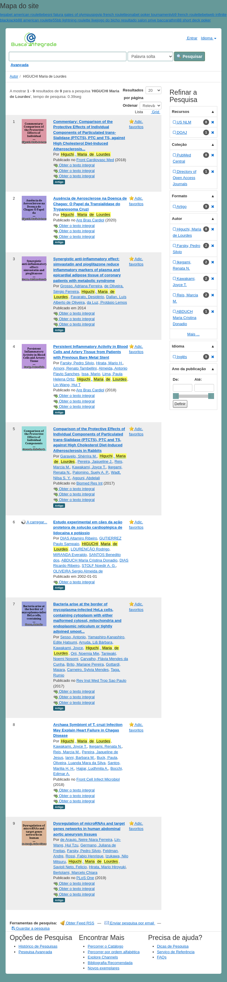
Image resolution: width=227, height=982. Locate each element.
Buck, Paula (107, 757)
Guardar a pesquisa (31, 928)
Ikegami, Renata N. (105, 746)
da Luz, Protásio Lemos (107, 302)
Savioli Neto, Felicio (70, 867)
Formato (179, 196)
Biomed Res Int (89, 483)
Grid (153, 112)
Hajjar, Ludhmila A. (92, 768)
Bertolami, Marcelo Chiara (75, 872)
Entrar (189, 38)
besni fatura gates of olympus (68, 14)
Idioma (208, 38)
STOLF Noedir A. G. (99, 565)
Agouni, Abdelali (86, 478)
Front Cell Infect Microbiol (98, 779)
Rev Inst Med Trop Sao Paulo (101, 680)
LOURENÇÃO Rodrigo (90, 549)
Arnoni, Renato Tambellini (75, 368)
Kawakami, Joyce (68, 648)
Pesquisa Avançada (35, 952)
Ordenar (130, 105)
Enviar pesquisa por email (129, 923)
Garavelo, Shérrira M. (78, 456)
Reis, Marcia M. (66, 752)
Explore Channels (103, 957)
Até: (198, 379)
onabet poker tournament (149, 14)
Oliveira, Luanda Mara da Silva (79, 763)
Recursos (180, 111)
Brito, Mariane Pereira (85, 664)
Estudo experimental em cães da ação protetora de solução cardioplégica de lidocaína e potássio (87, 527)
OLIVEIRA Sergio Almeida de (78, 571)
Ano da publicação (189, 369)
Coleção (179, 144)
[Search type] (150, 56)
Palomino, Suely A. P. (91, 472)
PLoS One (85, 878)
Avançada (20, 65)
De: (176, 379)
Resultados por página (133, 94)
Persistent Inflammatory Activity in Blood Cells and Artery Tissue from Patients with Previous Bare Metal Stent (90, 352)
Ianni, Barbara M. (80, 757)
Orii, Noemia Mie (85, 653)
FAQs (162, 957)
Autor (14, 76)
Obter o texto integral (74, 165)
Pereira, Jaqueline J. (95, 461)
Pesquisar (189, 56)
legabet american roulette (21, 14)
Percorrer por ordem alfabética (113, 952)
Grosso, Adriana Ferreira (81, 286)
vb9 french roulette (186, 14)
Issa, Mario (90, 374)
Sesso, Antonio (73, 637)
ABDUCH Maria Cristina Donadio (89, 560)
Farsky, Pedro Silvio (77, 363)
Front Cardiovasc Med (95, 160)
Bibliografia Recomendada (110, 963)
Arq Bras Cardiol (90, 220)
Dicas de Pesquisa (173, 946)
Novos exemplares (103, 968)
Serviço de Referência (176, 952)
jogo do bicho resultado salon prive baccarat (134, 20)
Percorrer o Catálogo (105, 946)
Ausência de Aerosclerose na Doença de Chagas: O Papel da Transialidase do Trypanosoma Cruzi (90, 203)
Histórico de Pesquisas (38, 946)
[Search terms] (67, 56)
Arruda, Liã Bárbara (95, 642)
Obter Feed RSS (77, 923)
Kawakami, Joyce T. (89, 467)
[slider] (176, 396)
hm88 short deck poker (191, 20)
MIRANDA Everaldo (70, 554)
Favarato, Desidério (87, 297)
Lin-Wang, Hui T (67, 385)
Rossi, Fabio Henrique (85, 856)
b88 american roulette (34, 20)
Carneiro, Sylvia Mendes (88, 669)
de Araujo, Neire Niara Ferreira (86, 839)
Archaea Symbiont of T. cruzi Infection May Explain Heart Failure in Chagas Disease (87, 730)
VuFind (20, 39)
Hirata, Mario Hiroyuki (107, 867)
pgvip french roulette (110, 14)
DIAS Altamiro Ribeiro (78, 538)
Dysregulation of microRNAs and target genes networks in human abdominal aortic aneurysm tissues (89, 828)
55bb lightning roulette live (75, 20)
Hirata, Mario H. (109, 363)
